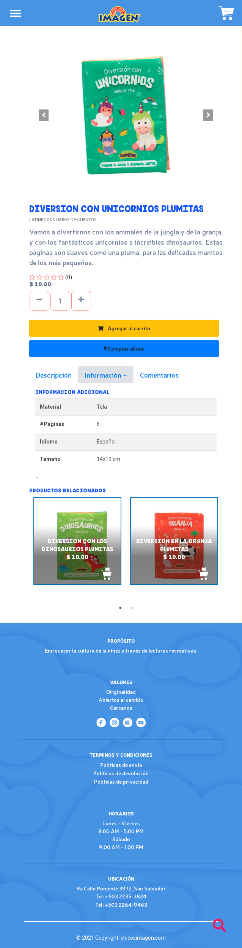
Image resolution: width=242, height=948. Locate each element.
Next (228, 549)
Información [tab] (104, 374)
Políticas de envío (121, 764)
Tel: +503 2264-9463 (121, 904)
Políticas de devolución (121, 773)
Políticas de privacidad (121, 781)
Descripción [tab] (54, 374)
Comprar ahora (124, 348)
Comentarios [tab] (159, 374)
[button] (43, 115)
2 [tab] (131, 608)
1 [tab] (120, 608)
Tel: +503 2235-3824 (121, 896)
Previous (23, 549)
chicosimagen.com (143, 938)
